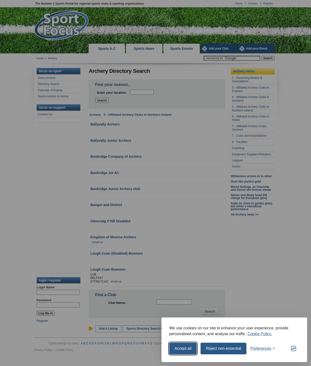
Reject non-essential (223, 348)
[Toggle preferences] (262, 348)
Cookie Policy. (260, 334)
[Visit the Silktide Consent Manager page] (293, 348)
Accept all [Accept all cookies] (183, 348)
